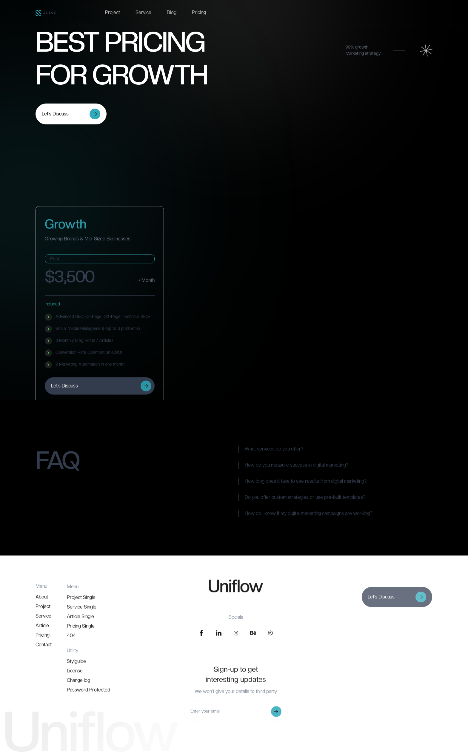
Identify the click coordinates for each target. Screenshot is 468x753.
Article (42, 650)
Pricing (199, 12)
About (42, 621)
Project (112, 12)
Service (143, 12)
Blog (171, 12)
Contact (44, 669)
